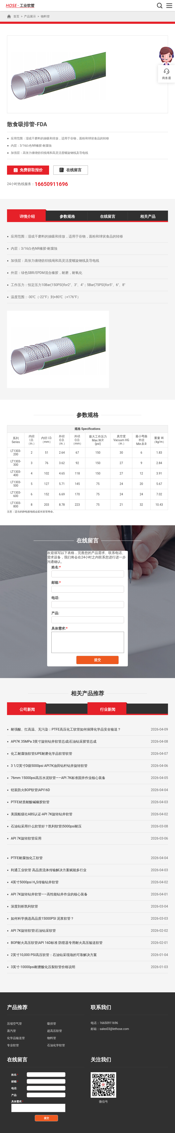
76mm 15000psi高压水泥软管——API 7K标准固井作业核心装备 (58, 777)
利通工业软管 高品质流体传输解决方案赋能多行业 (48, 869)
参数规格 (67, 215)
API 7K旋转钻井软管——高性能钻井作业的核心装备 (49, 893)
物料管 (45, 16)
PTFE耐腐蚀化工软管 (27, 857)
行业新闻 (107, 708)
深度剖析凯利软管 (24, 906)
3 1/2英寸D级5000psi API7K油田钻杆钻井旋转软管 (49, 765)
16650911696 (51, 183)
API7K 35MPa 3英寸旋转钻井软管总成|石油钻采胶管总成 (53, 741)
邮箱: (56, 582)
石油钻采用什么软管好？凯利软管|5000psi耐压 (46, 825)
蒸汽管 (11, 1029)
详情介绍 (27, 215)
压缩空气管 (14, 1022)
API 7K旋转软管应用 (26, 838)
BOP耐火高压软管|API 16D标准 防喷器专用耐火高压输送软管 (57, 942)
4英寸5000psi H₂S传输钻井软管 (35, 881)
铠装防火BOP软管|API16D (30, 789)
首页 (16, 16)
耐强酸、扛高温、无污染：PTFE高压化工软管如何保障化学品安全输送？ (66, 729)
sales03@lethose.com (114, 1027)
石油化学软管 (56, 1043)
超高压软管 (54, 1029)
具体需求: (59, 628)
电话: (55, 597)
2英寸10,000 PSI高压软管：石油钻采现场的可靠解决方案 (54, 954)
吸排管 (51, 1022)
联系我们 (100, 1006)
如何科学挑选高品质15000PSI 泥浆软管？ (42, 918)
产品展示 (30, 16)
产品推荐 (16, 1006)
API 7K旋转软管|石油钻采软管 (33, 930)
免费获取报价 (24, 169)
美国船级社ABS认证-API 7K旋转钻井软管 (41, 813)
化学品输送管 (16, 1036)
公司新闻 (27, 708)
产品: (55, 612)
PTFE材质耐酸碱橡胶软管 (30, 801)
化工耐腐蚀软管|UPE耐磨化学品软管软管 (41, 753)
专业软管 (13, 1043)
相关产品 (148, 215)
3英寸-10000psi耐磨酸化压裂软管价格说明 (43, 966)
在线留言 (61, 169)
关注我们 (100, 1058)
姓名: (56, 566)
